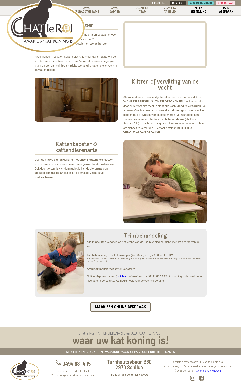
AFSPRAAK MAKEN (201, 3)
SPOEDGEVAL (225, 3)
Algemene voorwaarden (208, 370)
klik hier (122, 276)
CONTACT (178, 3)
